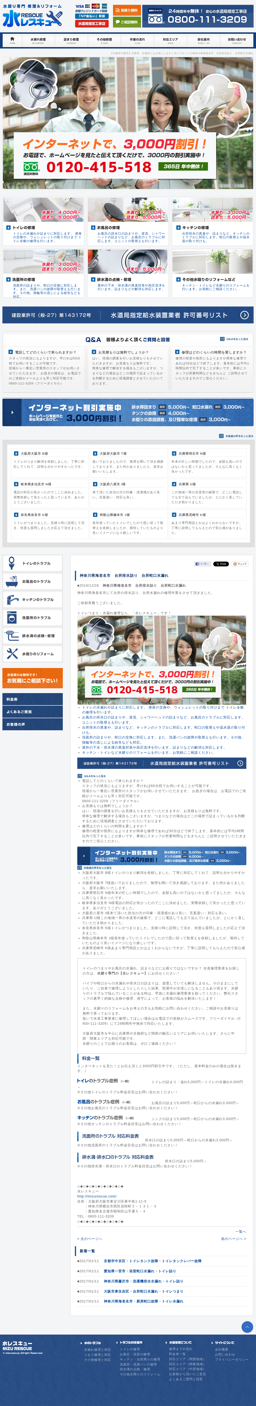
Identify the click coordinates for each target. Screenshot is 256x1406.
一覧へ (240, 1231)
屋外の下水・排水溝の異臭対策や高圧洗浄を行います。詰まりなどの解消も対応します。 (131, 287)
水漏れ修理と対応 (97, 1349)
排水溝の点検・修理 (135, 1369)
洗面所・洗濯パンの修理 (138, 1364)
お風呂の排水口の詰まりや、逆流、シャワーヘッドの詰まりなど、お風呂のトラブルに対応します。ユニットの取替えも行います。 (131, 237)
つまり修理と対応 (97, 1355)
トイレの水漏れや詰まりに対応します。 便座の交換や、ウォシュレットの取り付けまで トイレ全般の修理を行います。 (47, 237)
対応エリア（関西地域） (187, 1359)
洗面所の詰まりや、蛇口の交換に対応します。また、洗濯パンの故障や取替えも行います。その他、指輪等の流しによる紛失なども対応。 (47, 291)
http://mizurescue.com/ (97, 1196)
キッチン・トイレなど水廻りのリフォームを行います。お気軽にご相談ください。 (216, 287)
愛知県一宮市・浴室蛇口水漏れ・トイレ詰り (140, 1271)
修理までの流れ (181, 1349)
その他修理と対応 (97, 1360)
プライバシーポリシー (232, 1359)
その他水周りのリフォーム (140, 1374)
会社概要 (221, 1349)
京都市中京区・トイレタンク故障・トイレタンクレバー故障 (153, 1261)
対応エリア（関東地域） (187, 1364)
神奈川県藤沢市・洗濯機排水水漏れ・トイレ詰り (144, 1281)
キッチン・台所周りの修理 (140, 1359)
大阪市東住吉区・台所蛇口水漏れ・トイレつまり (144, 1291)
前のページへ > (233, 1239)
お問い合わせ (225, 1354)
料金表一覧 (177, 1354)
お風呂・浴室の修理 (135, 1354)
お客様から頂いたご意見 (187, 1374)
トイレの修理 (130, 1349)
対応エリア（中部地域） (187, 1369)
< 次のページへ (89, 1239)
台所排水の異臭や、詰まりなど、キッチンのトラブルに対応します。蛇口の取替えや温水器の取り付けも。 (216, 237)
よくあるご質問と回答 (186, 1379)
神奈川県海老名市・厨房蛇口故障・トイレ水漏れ (144, 1301)
